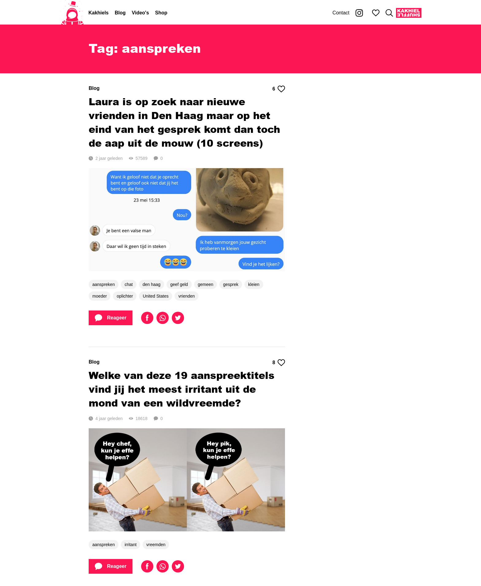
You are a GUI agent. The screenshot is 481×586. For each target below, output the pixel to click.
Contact (341, 12)
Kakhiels (98, 12)
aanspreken (103, 284)
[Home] (72, 13)
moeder (99, 296)
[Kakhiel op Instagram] (359, 13)
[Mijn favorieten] (376, 13)
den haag (151, 284)
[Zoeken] (389, 13)
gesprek (230, 284)
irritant (131, 544)
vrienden (186, 296)
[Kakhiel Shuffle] (408, 13)
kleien (254, 284)
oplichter (125, 296)
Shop (161, 12)
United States (155, 296)
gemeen (206, 284)
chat (129, 284)
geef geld (179, 284)
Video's (140, 12)
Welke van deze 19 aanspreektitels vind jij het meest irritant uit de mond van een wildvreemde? (182, 389)
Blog (120, 12)
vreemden (155, 544)
